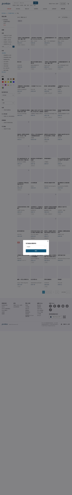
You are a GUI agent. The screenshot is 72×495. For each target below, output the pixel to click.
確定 (36, 250)
